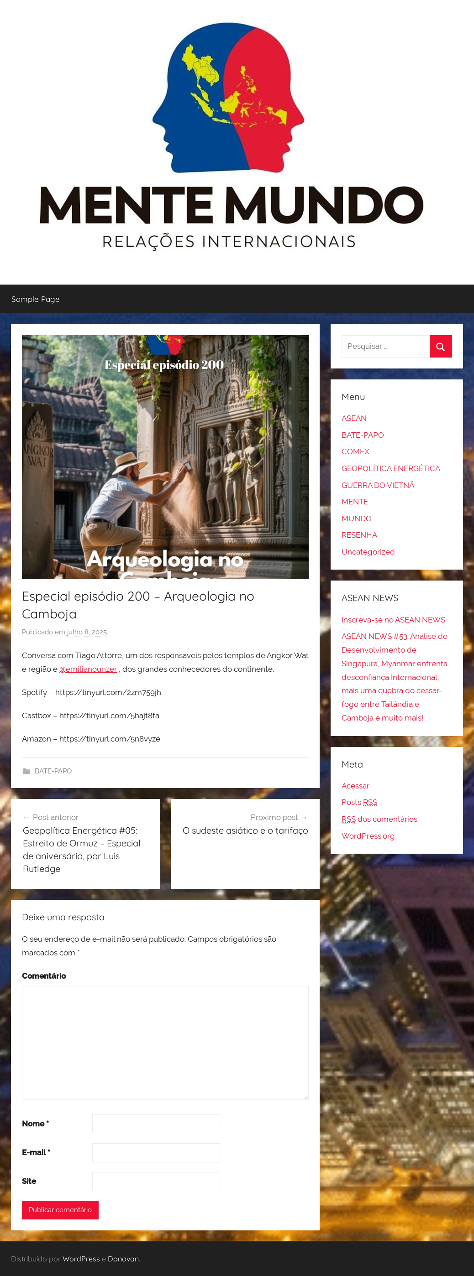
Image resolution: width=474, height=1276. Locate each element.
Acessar (355, 785)
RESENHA (359, 534)
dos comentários (379, 819)
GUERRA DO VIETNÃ (378, 485)
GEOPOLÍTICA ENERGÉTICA (391, 468)
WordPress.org (368, 835)
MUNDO (357, 518)
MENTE (355, 501)
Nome (35, 1123)
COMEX (355, 451)
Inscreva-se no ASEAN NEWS (393, 619)
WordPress (81, 1258)
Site (29, 1181)
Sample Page (35, 299)
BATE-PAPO (53, 771)
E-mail (36, 1152)
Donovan (123, 1258)
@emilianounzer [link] (88, 669)
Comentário (44, 975)
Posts (359, 802)
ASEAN (354, 418)
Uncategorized (368, 551)
